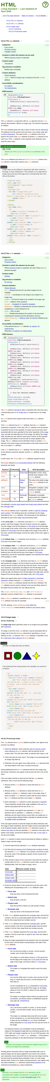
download (8, 303)
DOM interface (7, 91)
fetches (34, 314)
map (5, 121)
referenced (44, 129)
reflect (32, 596)
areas (8, 148)
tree (6, 138)
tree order (9, 817)
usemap (42, 77)
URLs (12, 308)
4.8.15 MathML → (42, 16)
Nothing (7, 274)
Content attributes (8, 73)
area (45, 121)
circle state (33, 917)
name (6, 77)
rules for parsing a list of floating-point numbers (26, 836)
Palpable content (10, 51)
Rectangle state (10, 866)
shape (7, 297)
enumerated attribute (26, 457)
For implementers (10, 88)
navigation (31, 301)
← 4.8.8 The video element (10, 16)
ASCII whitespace (9, 133)
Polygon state (9, 864)
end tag (9, 280)
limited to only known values (35, 598)
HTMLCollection (19, 150)
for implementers (26, 327)
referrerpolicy (11, 314)
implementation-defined (15, 804)
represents (44, 123)
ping (6, 308)
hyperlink (24, 299)
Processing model (18, 31)
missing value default (18, 498)
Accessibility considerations (12, 83)
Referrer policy (25, 314)
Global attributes (10, 75)
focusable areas (30, 1061)
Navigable (15, 301)
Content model (7, 61)
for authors (33, 322)
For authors (8, 85)
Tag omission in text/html (11, 67)
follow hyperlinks (29, 570)
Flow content (9, 47)
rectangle (7, 500)
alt (6, 288)
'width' (10, 1018)
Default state (9, 861)
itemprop (8, 590)
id (13, 138)
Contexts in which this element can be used (18, 55)
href (6, 299)
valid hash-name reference (13, 628)
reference (29, 77)
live (13, 1069)
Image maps (12, 26)
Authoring (15, 28)
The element (14, 20)
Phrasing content (10, 49)
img (30, 121)
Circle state (24, 467)
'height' (18, 1018)
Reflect (11, 378)
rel (6, 310)
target (7, 301)
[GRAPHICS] (24, 986)
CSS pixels (32, 519)
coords (7, 292)
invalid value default (35, 498)
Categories (6, 45)
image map (20, 77)
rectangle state (35, 901)
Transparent (9, 63)
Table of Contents (27, 16)
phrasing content (15, 57)
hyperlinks (7, 617)
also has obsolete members (24, 389)
